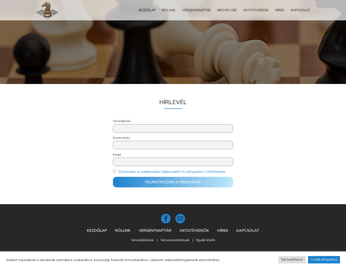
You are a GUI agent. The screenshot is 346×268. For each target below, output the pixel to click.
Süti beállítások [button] (292, 259)
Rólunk (168, 10)
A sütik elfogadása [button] (324, 259)
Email (117, 154)
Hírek (279, 10)
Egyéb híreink (205, 240)
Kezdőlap (147, 10)
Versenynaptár (196, 10)
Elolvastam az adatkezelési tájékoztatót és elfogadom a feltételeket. (172, 171)
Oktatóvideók (255, 10)
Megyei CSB (226, 10)
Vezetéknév (122, 121)
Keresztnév (121, 137)
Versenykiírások (142, 240)
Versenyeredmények (175, 240)
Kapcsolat (300, 10)
